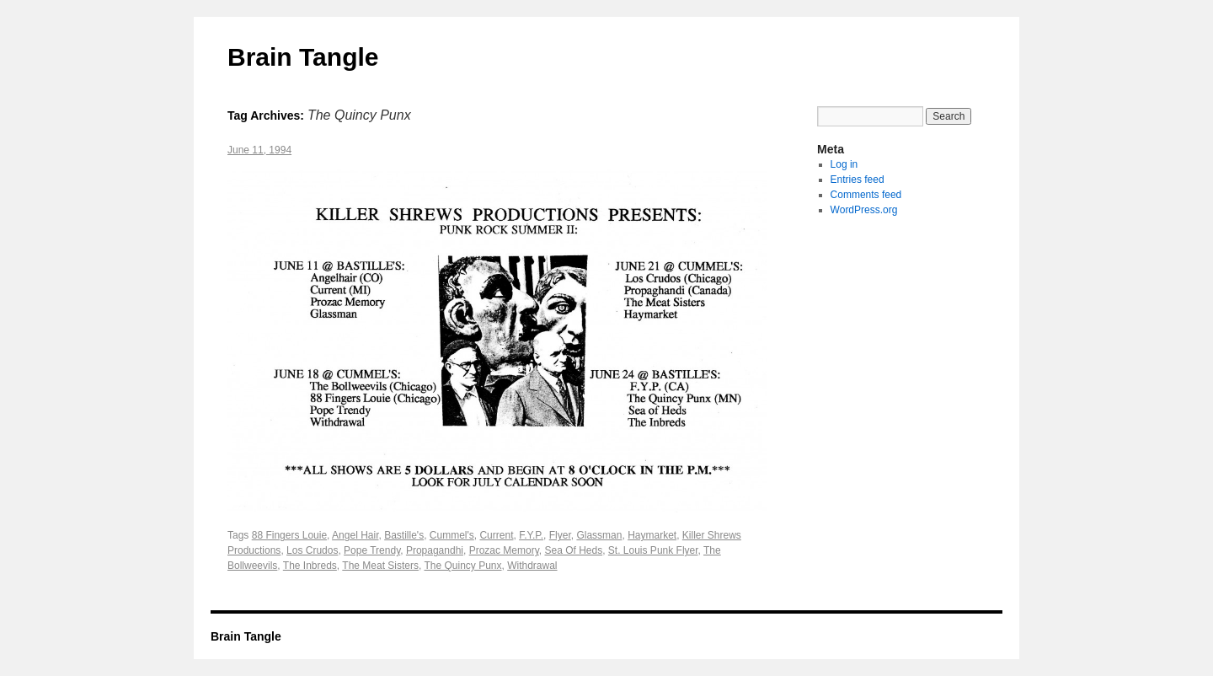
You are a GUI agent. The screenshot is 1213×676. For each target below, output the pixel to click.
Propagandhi (434, 550)
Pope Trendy (372, 550)
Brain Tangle (302, 57)
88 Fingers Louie (289, 535)
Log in (844, 164)
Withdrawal (532, 565)
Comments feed (866, 195)
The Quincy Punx (462, 565)
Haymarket (652, 535)
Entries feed (857, 179)
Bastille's (404, 535)
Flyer (560, 535)
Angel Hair (355, 535)
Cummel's (452, 535)
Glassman (599, 535)
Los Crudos (312, 550)
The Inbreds (310, 565)
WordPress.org (864, 210)
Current (496, 535)
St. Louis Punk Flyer (653, 550)
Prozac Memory (504, 550)
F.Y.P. (531, 535)
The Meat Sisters (380, 565)
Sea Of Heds (573, 550)
